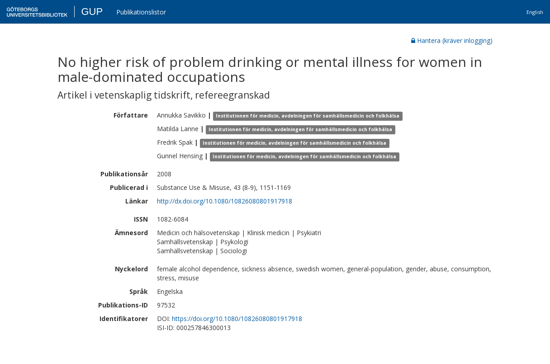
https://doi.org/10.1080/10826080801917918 (237, 318)
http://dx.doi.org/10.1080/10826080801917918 (224, 201)
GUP (92, 11)
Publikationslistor (141, 12)
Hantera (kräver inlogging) (452, 40)
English (534, 12)
